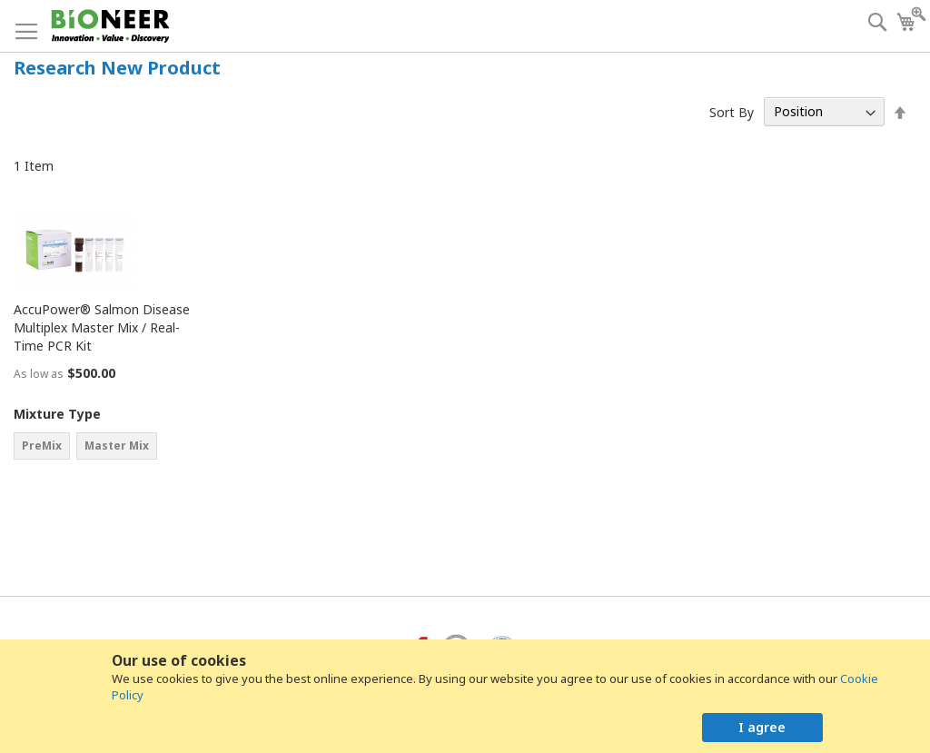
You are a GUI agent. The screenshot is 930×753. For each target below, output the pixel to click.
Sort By (731, 111)
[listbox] (104, 448)
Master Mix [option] (116, 445)
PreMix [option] (42, 445)
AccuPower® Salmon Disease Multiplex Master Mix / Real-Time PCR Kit (102, 327)
